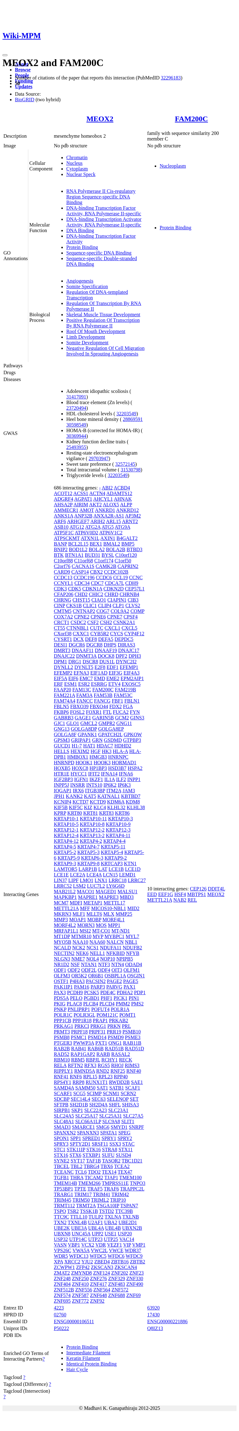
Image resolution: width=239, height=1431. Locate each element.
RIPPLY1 (63, 1071)
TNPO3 (137, 1183)
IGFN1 (81, 779)
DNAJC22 (64, 656)
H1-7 (77, 745)
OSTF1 (61, 981)
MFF (85, 908)
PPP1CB (62, 1020)
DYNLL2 (63, 667)
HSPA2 (135, 768)
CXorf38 (63, 633)
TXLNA (113, 1216)
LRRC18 (118, 880)
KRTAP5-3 (88, 852)
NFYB (132, 953)
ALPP (126, 504)
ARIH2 (97, 521)
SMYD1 (119, 1127)
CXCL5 (130, 628)
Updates (23, 86)
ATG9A (122, 527)
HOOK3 (102, 762)
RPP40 (121, 1076)
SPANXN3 (88, 1132)
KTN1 (130, 863)
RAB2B (62, 1048)
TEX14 (109, 1172)
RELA (60, 1065)
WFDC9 (134, 1256)
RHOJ (117, 1065)
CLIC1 (90, 605)
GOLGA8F (65, 734)
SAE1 (137, 1082)
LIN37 (60, 880)
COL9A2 (120, 611)
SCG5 (79, 1093)
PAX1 (130, 987)
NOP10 (107, 958)
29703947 (99, 458)
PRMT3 (62, 1031)
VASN (60, 1244)
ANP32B (83, 515)
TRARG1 (63, 1194)
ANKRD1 (105, 510)
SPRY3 (61, 1144)
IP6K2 (109, 785)
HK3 (106, 751)
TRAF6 (111, 1188)
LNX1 (101, 880)
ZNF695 (62, 1301)
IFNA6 (126, 773)
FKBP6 (61, 712)
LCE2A (77, 874)
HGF (96, 751)
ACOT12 (63, 493)
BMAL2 (111, 543)
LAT (102, 869)
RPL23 (105, 1076)
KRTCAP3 (112, 863)
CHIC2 (96, 594)
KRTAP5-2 (65, 852)
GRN (97, 740)
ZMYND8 (81, 1273)
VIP (127, 1244)
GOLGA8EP (111, 729)
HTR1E (61, 773)
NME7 (78, 958)
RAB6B (95, 1048)
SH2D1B (79, 1104)
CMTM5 (63, 611)
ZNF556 (83, 1289)
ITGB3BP (95, 790)
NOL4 (92, 958)
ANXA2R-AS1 (108, 515)
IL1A (109, 779)
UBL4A (96, 1228)
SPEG (124, 1132)
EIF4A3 (132, 672)
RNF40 (133, 1071)
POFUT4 (100, 1009)
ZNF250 (80, 1278)
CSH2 (106, 622)
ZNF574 (62, 1295)
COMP (137, 611)
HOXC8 (80, 768)
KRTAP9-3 (65, 863)
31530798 (131, 469)
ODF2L (88, 970)
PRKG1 (98, 1026)
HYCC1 (79, 773)
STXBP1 (91, 1155)
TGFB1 (61, 1177)
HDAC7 (104, 745)
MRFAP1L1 (66, 930)
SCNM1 (111, 1093)
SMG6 (103, 1127)
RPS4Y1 (62, 1082)
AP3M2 (133, 515)
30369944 (76, 436)
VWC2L (99, 1250)
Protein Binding (82, 247)
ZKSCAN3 (102, 1267)
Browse (22, 69)
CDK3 (60, 588)
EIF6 (73, 678)
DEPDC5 (124, 639)
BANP (60, 543)
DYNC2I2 (126, 661)
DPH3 (135, 656)
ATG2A (93, 527)
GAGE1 (83, 717)
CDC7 (97, 583)
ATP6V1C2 (111, 532)
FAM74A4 (64, 701)
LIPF (73, 880)
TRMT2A (86, 1205)
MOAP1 (77, 919)
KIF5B (61, 807)
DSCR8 (90, 661)
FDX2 (115, 706)
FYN (135, 712)
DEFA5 (106, 639)
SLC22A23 (95, 1110)
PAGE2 (114, 981)
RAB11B (132, 1043)
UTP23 (95, 1239)
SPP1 (75, 1138)
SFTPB (61, 1104)
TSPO (60, 1211)
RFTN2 (75, 1065)
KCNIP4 (62, 801)
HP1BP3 (98, 768)
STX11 (126, 1149)
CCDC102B (116, 572)
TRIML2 (100, 1200)
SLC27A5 (133, 1116)
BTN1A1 (74, 555)
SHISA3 (130, 1104)
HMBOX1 (77, 757)
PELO (76, 998)
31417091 (76, 396)
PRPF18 (79, 1031)
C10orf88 (63, 560)
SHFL (115, 1104)
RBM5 (78, 1059)
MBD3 (127, 897)
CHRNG (62, 600)
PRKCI (81, 1026)
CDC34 (82, 583)
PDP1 (140, 992)
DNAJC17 (128, 650)
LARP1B (87, 869)
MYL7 (132, 936)
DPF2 (121, 656)
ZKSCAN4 (126, 1267)
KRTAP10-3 (120, 818)
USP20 (125, 1233)
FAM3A (84, 695)
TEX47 (125, 1172)
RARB (103, 1054)
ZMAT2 (62, 1273)
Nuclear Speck (81, 174)
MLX (109, 914)
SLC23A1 (118, 1110)
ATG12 (76, 527)
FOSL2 (77, 712)
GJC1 (59, 723)
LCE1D (133, 869)
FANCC (85, 701)
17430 (153, 1314)
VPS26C (62, 1250)
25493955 (76, 447)
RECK (125, 1059)
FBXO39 (79, 706)
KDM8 (133, 801)
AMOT (86, 510)
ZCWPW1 (64, 1267)
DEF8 (91, 639)
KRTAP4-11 (118, 835)
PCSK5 (91, 992)
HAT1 (89, 745)
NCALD (62, 947)
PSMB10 (131, 1031)
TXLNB (130, 1216)
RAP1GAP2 (83, 1054)
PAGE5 (130, 981)
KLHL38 (136, 807)
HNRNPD (64, 762)
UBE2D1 (128, 1222)
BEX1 (96, 543)
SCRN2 (128, 1093)
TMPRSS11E (115, 1183)
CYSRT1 (63, 639)
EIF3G (115, 672)
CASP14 (80, 572)
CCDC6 (104, 577)
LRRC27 (137, 880)
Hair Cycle (77, 1369)
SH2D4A (98, 1104)
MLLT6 (94, 914)
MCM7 (61, 902)
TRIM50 (81, 1200)
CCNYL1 (63, 583)
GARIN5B (103, 717)
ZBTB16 (120, 1261)
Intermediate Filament (88, 1352)
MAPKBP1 (65, 897)
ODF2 (74, 970)
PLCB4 (90, 1003)
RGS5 (104, 1065)
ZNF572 (119, 1289)
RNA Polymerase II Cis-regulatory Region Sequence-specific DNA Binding (101, 196)
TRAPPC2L (132, 1188)
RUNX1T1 (97, 1082)
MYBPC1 (114, 936)
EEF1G (165, 894)
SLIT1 (127, 1121)
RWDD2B (119, 1082)
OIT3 (116, 970)
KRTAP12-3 (118, 829)
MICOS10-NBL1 (108, 908)
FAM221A (64, 695)
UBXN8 (62, 1233)
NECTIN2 (64, 953)
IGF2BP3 (63, 779)
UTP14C (78, 1239)
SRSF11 (100, 1144)
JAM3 (129, 790)
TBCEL (61, 1166)
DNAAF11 (83, 650)
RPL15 (90, 1076)
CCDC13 (63, 577)
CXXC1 (81, 633)
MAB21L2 (65, 891)
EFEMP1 (129, 667)
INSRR (77, 785)
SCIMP (94, 1093)
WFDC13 (78, 1256)
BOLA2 (97, 549)
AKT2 (95, 504)
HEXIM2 (80, 751)
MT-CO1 (101, 930)
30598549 (76, 424)
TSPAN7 (129, 1205)
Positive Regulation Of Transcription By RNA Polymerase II (103, 322)
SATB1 (116, 1087)
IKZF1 (96, 779)
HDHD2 (123, 745)
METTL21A (66, 908)
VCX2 (87, 1244)
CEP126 (198, 888)
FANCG (102, 701)
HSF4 (180, 894)
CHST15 (81, 600)
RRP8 (78, 1082)
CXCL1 (112, 628)
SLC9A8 (111, 1121)
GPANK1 (87, 734)
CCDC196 (84, 577)
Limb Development (85, 337)
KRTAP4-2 (91, 841)
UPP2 (97, 1233)
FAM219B (125, 689)
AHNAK (123, 499)
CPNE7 (114, 616)
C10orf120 (126, 555)
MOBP (94, 919)
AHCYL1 (103, 499)
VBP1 (74, 1244)
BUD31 (92, 555)
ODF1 (60, 970)
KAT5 (90, 796)
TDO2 (94, 1172)
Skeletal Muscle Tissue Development (103, 314)
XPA (58, 1261)
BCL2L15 (78, 543)
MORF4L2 (65, 925)
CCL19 (120, 577)
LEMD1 (127, 874)
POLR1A (120, 1009)
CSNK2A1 (124, 622)
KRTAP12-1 (66, 829)
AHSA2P (63, 504)
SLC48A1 (64, 1121)
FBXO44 (99, 706)
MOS (101, 925)
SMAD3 (62, 1127)
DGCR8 (94, 644)
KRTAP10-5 (66, 824)
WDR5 (61, 1256)
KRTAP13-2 (92, 835)
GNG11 (124, 723)
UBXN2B (132, 1228)
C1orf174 (103, 560)
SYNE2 (61, 1160)
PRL (126, 1026)
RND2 (102, 1071)
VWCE (116, 1250)
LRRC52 (63, 886)
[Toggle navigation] (4, 55)
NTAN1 (89, 964)
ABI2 (107, 487)
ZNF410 (80, 1284)
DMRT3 (62, 650)
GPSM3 (62, 740)
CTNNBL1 (77, 628)
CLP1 (118, 605)
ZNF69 (133, 1295)
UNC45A (81, 1233)
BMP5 (127, 543)
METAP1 (92, 902)
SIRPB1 (62, 1110)
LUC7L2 (96, 886)
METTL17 (114, 902)
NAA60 (97, 942)
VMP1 (139, 1244)
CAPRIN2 (128, 566)
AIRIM (80, 504)
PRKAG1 (63, 1026)
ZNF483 (116, 1284)
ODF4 (104, 970)
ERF (58, 684)
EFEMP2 (63, 672)
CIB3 (133, 600)
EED (152, 894)
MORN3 (86, 925)
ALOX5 (111, 504)
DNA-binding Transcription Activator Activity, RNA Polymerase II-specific (104, 222)
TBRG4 (92, 1166)
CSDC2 (78, 622)
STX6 (75, 1155)
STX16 (61, 1155)
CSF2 (92, 622)
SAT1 (102, 1087)
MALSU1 (128, 891)
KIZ (88, 807)
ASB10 (61, 527)
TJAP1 (111, 1177)
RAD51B (114, 1048)
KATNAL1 (108, 796)
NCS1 (93, 947)
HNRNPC (118, 757)
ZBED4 (102, 1261)
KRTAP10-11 (93, 818)
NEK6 (82, 953)
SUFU (108, 1155)
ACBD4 (122, 487)
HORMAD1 (124, 762)
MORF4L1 (113, 919)
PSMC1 (79, 1037)
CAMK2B (106, 566)
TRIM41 (101, 1194)
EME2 (113, 678)
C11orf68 (83, 560)
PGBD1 (92, 998)
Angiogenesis (79, 281)
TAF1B (93, 1160)
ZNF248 (62, 1278)
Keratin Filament (83, 1358)
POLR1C (63, 1015)
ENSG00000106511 (74, 1321)
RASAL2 (120, 1054)
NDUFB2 (132, 947)
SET (134, 1099)
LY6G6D (115, 886)
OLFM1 (132, 970)
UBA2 (110, 1222)
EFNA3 (81, 672)
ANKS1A (63, 515)
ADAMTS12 (119, 493)
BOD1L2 (78, 549)
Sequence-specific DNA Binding (99, 252)
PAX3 (60, 992)
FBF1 (117, 701)
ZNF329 (116, 1278)
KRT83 (106, 813)
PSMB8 (62, 1037)
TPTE (80, 1188)
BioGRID (24, 99)
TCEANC (64, 1172)
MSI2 (85, 930)
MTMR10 (81, 936)
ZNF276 (98, 1278)
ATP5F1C (64, 532)
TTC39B (124, 1211)
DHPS (110, 644)
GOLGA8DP (84, 729)
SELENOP (118, 1099)
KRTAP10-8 (92, 824)
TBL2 (76, 1166)
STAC (128, 1144)
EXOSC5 (131, 684)
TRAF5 (95, 1188)
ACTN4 (97, 493)
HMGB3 (98, 757)
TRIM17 (83, 1194)
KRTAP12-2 (92, 829)
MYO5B (62, 942)
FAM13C (82, 689)
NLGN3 (62, 958)
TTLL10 (78, 1216)
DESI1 (61, 644)
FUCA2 (121, 712)
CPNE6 (98, 616)
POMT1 (127, 1015)
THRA (77, 1177)
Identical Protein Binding (91, 1364)
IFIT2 (94, 773)
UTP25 (111, 1239)
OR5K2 (79, 975)
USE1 (110, 1233)
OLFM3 (62, 975)
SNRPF (136, 1127)
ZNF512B (64, 1289)
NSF (75, 964)
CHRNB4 (129, 594)
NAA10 (80, 942)
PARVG (114, 987)
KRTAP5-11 (113, 846)
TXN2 (60, 1222)
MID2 (133, 908)
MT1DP (62, 936)
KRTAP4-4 (114, 841)
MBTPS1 (196, 894)
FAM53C (123, 695)
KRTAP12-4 (66, 835)
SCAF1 (132, 1087)
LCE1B (116, 869)
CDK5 (74, 588)
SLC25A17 (86, 1116)
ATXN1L (90, 538)
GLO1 (72, 723)
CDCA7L (114, 583)
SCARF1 (63, 1093)
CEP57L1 (134, 588)
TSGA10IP (108, 1205)
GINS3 (137, 717)
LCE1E (61, 874)
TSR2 (73, 1211)
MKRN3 (62, 914)
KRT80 (74, 813)
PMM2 (123, 1003)
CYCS (116, 633)
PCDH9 (75, 992)
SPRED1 (91, 1138)
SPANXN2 (65, 1132)
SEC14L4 (80, 1099)
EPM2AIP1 (132, 678)
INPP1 (134, 779)
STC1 (59, 1149)
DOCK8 (106, 656)
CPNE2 (81, 616)
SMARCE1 (83, 1127)
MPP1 (114, 925)
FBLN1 (132, 701)
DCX (78, 639)
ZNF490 (134, 1284)
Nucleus (74, 163)
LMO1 (86, 880)
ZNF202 (119, 1273)
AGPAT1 (83, 499)
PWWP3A (83, 1043)
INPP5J (61, 785)
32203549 (126, 413)
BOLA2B (115, 549)
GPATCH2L (110, 734)
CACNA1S (83, 566)
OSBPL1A (115, 975)
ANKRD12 (127, 510)
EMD (99, 678)
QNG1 (115, 1043)
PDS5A (61, 998)
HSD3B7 (117, 768)
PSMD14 (97, 1037)
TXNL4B (77, 1222)
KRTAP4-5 (65, 846)
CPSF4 (131, 616)
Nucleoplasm (173, 166)
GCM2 (122, 717)
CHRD (111, 594)
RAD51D (134, 1048)
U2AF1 (95, 1222)
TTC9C (61, 1216)
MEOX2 (100, 119)
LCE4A (94, 874)
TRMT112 (64, 1205)
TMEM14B (65, 1183)
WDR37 (133, 1250)
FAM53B (103, 695)
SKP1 (77, 1110)
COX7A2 (63, 616)
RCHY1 (109, 1059)
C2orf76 (62, 566)
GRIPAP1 (81, 740)
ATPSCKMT (67, 538)
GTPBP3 (132, 740)
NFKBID (115, 953)
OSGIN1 (136, 975)
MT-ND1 (120, 930)
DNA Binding (80, 230)
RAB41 (78, 1048)
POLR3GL (84, 1015)
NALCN (115, 942)
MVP (98, 936)
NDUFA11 (110, 947)
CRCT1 (61, 622)
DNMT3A (86, 656)
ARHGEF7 (78, 521)
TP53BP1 (63, 1188)
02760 (60, 1314)
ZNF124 (101, 1273)
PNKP (60, 1009)
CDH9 (131, 583)
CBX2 (96, 572)
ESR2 (84, 684)
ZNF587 (80, 1295)
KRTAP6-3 (92, 858)
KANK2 (74, 796)
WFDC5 (98, 1256)
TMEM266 (89, 1183)
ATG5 (107, 527)
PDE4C (107, 992)
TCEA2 (122, 1166)
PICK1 (120, 998)
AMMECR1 (66, 510)
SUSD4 (123, 1155)
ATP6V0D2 (86, 532)
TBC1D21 (132, 1160)
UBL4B (113, 1228)
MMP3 (61, 919)
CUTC (96, 628)
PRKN (114, 1026)
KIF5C (75, 807)
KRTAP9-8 (88, 863)
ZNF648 (98, 1295)
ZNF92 (97, 1301)
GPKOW (133, 734)
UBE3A (79, 1228)
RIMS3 (132, 1065)
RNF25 (117, 1071)
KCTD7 (81, 801)
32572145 (125, 464)
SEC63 (98, 1099)
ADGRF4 (63, 499)
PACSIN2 (95, 981)
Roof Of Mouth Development (95, 331)
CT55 (59, 628)
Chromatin (76, 157)
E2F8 (100, 667)
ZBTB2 (137, 1261)
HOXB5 (62, 768)
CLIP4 (104, 605)
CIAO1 (98, 600)
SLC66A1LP (88, 1121)
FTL (107, 712)
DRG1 (75, 661)
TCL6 (81, 1172)
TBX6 (107, 1166)
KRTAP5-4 (112, 852)
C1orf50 (123, 560)
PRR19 (114, 1031)
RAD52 (61, 1054)
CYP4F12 (134, 633)
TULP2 (95, 1216)
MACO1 (85, 891)
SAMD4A (64, 1087)
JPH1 (59, 796)
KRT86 (122, 813)
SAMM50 (85, 1087)
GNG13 (62, 729)
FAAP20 (62, 689)
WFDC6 (116, 1256)
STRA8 (109, 1149)
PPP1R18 (82, 1020)
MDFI (76, 902)
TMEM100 (130, 1177)
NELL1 (97, 953)
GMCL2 (88, 723)
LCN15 (110, 874)
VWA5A (81, 1250)
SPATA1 (108, 1132)
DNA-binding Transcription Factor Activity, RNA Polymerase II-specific (103, 210)
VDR (100, 1244)
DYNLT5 (83, 667)
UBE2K (62, 1228)
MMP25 (123, 914)
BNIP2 (61, 549)
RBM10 (62, 1059)
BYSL (107, 555)
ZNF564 (101, 1289)
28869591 (133, 419)
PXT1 (101, 1043)
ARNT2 (130, 521)
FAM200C (191, 119)
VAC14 (126, 1239)
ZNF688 (116, 1295)
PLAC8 (74, 1003)
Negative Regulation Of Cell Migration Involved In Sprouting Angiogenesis (105, 351)
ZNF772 (80, 1301)
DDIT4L (216, 888)
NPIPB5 (124, 958)
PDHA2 (125, 992)
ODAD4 (133, 964)
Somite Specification (87, 286)
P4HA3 (77, 981)
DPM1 (60, 661)
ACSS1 (80, 493)
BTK (59, 555)
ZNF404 (62, 1284)
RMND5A (84, 1071)
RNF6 (76, 1076)
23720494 (76, 408)
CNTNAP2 (84, 611)
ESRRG (99, 684)
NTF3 (104, 964)
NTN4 (117, 964)
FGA (128, 706)
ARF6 (60, 521)
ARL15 (113, 521)
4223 (59, 1307)
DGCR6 (76, 644)
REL (192, 900)
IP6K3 (124, 785)
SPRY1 (108, 1138)
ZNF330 (134, 1278)
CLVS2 (132, 605)
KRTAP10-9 (118, 824)
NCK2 (78, 947)
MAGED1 (106, 891)
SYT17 (78, 1160)
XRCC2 (72, 1261)
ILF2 (121, 779)
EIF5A (60, 678)
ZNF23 (136, 1273)
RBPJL (93, 1059)
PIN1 (134, 998)
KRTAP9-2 (116, 858)
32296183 (171, 77)
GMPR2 (106, 723)
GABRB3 (63, 717)
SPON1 (61, 1138)
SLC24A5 (64, 1116)
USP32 (61, 1239)
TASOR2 (111, 1160)
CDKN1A (92, 588)
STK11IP (76, 1149)
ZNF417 (98, 1284)
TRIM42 (120, 1194)
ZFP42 (83, 1267)
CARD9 (62, 572)
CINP (59, 605)
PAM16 (81, 987)
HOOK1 (84, 762)
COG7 (103, 611)
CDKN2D (113, 588)
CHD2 (81, 594)
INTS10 (94, 785)
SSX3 (115, 1144)
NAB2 (179, 900)
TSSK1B (89, 1211)
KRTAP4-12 (66, 841)
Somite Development (87, 342)
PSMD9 (116, 1037)
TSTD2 (106, 1211)
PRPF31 (97, 1031)
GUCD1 (62, 745)
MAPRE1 (88, 897)
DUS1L (107, 661)
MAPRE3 (109, 897)
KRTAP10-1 (66, 818)
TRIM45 (62, 1200)
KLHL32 (116, 807)
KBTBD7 (130, 796)
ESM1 (70, 684)
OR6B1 (95, 975)
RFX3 (90, 1065)
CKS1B (74, 605)
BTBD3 (135, 549)
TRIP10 (118, 1200)
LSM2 (79, 886)
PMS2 (137, 1003)
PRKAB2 (118, 1020)
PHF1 (106, 998)
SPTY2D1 (80, 1144)
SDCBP (61, 1099)
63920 (153, 1307)
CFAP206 (63, 594)
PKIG (59, 1003)
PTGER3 (63, 1043)
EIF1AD (98, 672)
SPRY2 (124, 1138)
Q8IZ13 (155, 1328)
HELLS (61, 751)
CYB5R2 (99, 633)
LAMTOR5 (65, 869)
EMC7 (86, 678)
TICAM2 (94, 1177)
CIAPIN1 (116, 600)
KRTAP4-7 (88, 846)
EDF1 (113, 667)
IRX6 (78, 790)
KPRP (60, 813)
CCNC (136, 577)
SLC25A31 (110, 1116)
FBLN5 (61, 706)
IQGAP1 (63, 790)
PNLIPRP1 (79, 1009)
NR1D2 (61, 964)
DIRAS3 (126, 644)
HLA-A (120, 751)
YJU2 (87, 1261)
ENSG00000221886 (167, 1321)
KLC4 (99, 807)
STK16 (94, 1149)
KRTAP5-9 (69, 858)
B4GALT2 (127, 538)
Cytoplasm (77, 168)
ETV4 (114, 684)
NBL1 (131, 942)
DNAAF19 (106, 650)
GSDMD (113, 740)
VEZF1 (114, 1244)
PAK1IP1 (63, 987)
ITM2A (113, 790)
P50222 (61, 1328)
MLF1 (79, 914)
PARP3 (98, 987)
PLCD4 (107, 1003)
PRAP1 (100, 1020)
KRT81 (90, 813)
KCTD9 (98, 801)
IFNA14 (109, 773)
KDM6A (115, 801)
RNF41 (61, 1076)
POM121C (107, 1015)
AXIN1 (107, 538)
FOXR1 (94, 712)
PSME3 (132, 1037)
